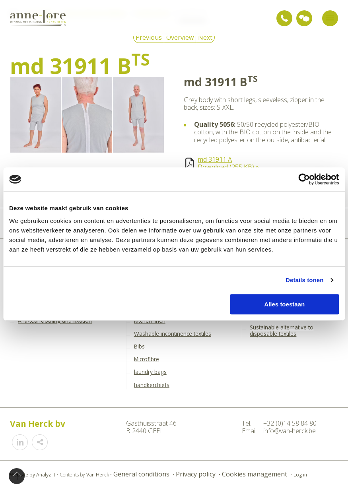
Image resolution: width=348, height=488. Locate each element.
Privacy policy (196, 474)
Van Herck (97, 474)
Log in (300, 474)
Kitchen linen (149, 321)
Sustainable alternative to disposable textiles (281, 330)
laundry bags (150, 372)
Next (205, 37)
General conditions (141, 474)
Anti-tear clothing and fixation (55, 321)
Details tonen (304, 280)
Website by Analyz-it (33, 474)
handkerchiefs (151, 385)
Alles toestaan (284, 304)
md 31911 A (215, 159)
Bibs (139, 346)
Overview (180, 37)
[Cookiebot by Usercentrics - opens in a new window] (304, 179)
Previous (149, 37)
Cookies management (254, 474)
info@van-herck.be (289, 430)
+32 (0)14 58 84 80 (284, 18)
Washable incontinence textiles (172, 334)
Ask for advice (304, 18)
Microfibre (146, 359)
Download (228, 167)
